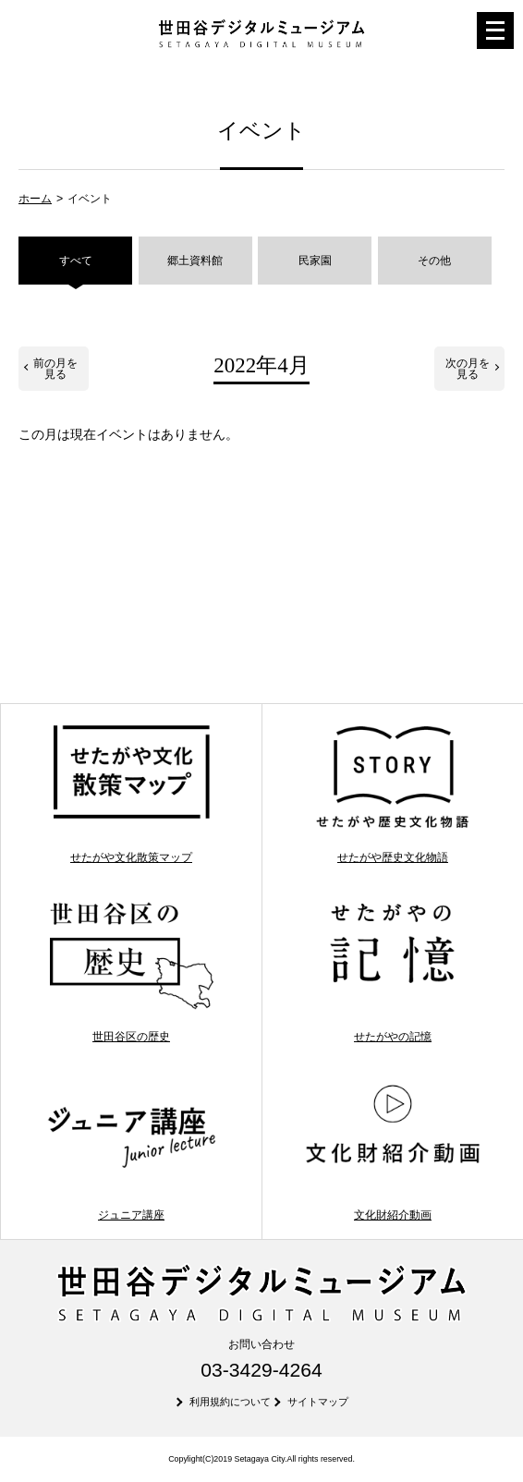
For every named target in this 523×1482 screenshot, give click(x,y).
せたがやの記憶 (392, 971)
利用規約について (230, 1401)
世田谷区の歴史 (131, 971)
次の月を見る (467, 369)
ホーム (35, 198)
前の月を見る (55, 369)
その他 (434, 260)
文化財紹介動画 (392, 1150)
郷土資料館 (195, 260)
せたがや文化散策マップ (131, 793)
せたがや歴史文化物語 (392, 793)
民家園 (315, 260)
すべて (75, 260)
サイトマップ (317, 1401)
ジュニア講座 (131, 1150)
